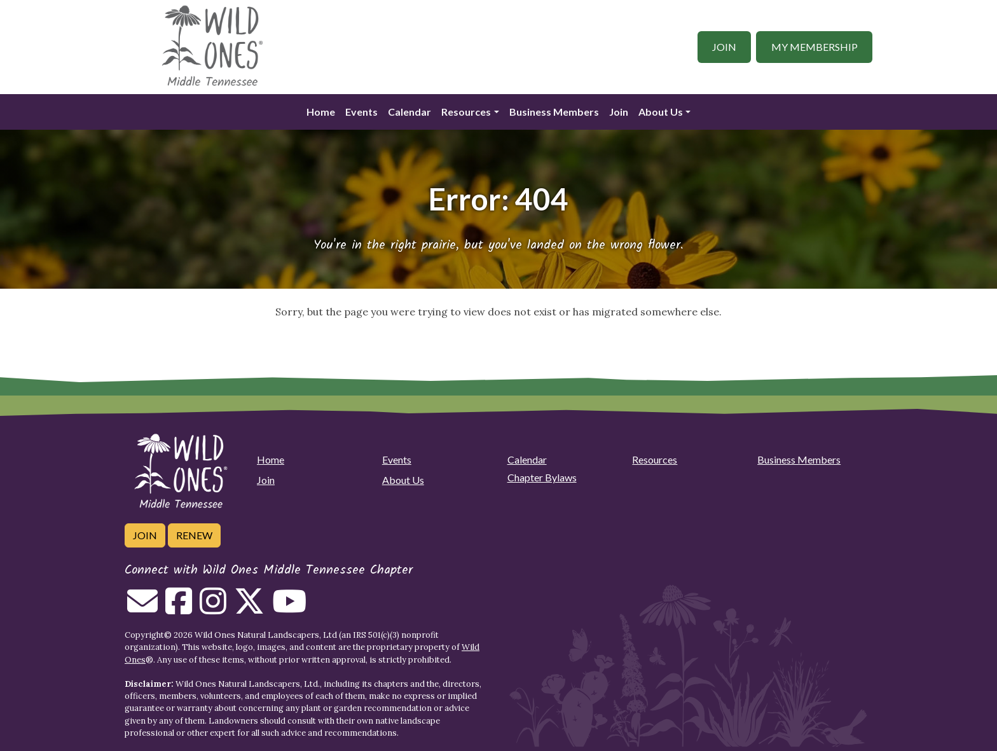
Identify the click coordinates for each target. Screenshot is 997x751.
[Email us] (142, 608)
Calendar (409, 112)
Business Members (554, 112)
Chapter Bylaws (542, 477)
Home (320, 112)
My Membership (814, 47)
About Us (660, 112)
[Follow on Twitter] (249, 608)
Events (361, 112)
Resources (466, 112)
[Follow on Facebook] (179, 608)
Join (724, 47)
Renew (194, 535)
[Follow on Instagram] (213, 608)
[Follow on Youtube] (289, 608)
